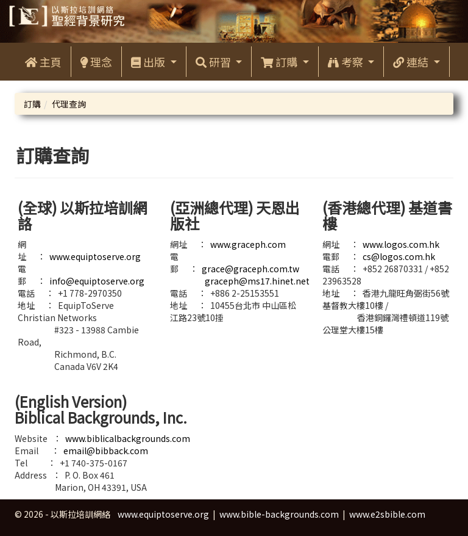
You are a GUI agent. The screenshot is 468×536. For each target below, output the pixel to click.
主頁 (43, 62)
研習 (214, 62)
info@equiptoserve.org (96, 281)
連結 (412, 62)
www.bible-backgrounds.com (279, 514)
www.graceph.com (248, 244)
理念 (96, 62)
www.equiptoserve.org (95, 256)
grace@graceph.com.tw (250, 269)
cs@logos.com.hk (399, 256)
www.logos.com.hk (401, 244)
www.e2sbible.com (387, 514)
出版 (149, 62)
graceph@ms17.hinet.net (257, 281)
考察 (347, 62)
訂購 (280, 62)
